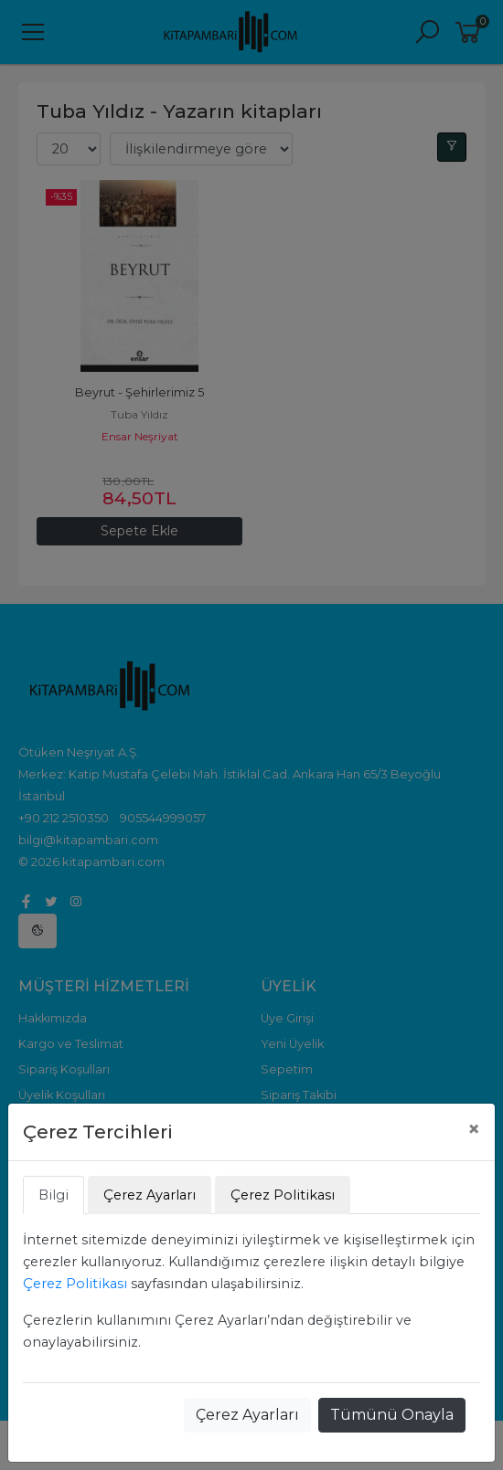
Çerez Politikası (75, 1283)
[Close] (474, 1129)
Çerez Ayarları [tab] (149, 1195)
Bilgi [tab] (53, 1195)
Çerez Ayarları (247, 1414)
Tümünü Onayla (392, 1414)
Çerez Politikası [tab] (282, 1195)
